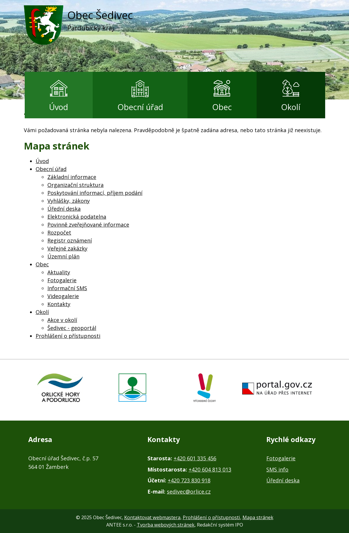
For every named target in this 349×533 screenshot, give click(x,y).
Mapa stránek (257, 517)
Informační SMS (67, 288)
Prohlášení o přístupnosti (68, 335)
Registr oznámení (69, 240)
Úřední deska (64, 208)
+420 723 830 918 (189, 480)
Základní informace (71, 176)
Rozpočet (59, 232)
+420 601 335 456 (195, 458)
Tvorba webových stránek (166, 525)
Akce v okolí (62, 319)
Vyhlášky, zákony (68, 200)
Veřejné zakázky (67, 248)
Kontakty (58, 304)
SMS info (277, 469)
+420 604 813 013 (210, 469)
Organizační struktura (75, 184)
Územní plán (63, 256)
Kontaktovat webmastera (152, 517)
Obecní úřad (140, 107)
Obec (222, 107)
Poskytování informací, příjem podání (94, 192)
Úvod (58, 107)
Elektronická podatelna (76, 216)
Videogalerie (63, 296)
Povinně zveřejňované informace (88, 224)
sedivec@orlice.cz (189, 491)
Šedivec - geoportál (71, 327)
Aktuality (58, 272)
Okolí (290, 107)
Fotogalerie (62, 280)
